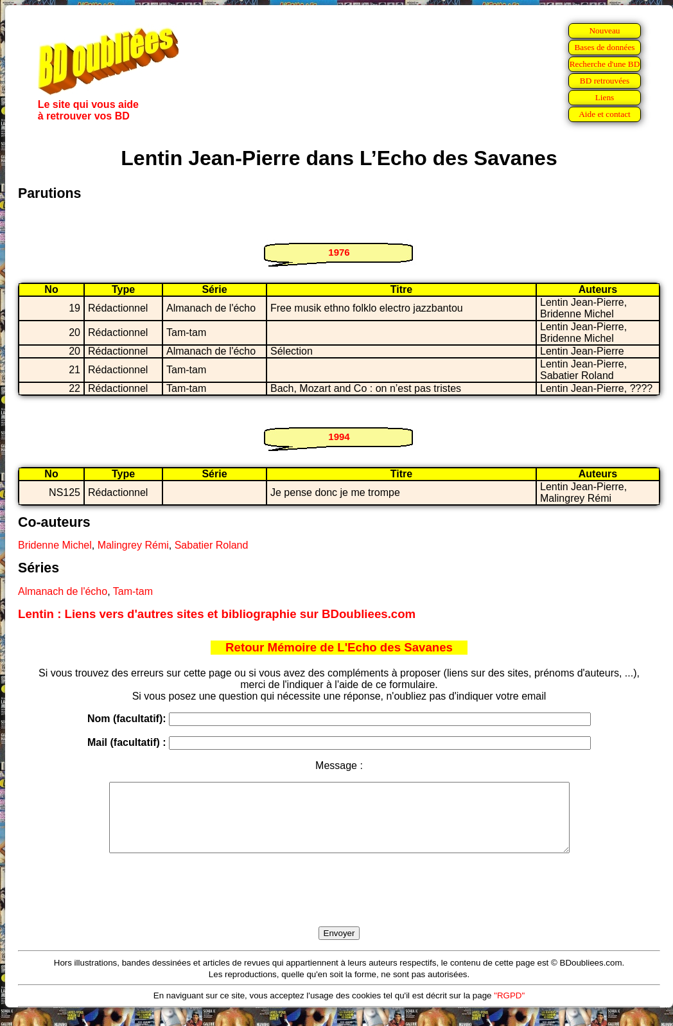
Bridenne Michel (55, 545)
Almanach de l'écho (62, 591)
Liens (605, 97)
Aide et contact (605, 114)
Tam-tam (133, 591)
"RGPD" (509, 1009)
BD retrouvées (604, 80)
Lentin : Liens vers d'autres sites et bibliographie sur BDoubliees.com (216, 614)
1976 (338, 252)
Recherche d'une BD (605, 64)
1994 (338, 436)
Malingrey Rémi (133, 545)
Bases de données (604, 47)
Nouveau (604, 30)
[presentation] (339, 905)
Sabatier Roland (212, 545)
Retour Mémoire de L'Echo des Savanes (339, 647)
